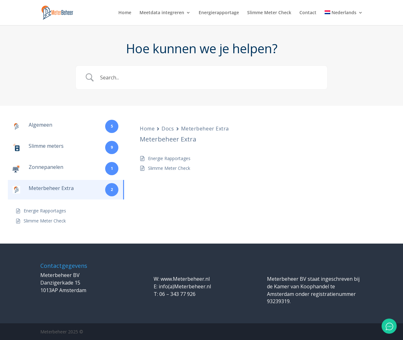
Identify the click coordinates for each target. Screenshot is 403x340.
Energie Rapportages (169, 158)
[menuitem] (344, 17)
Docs (168, 128)
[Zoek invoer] (209, 77)
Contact (307, 12)
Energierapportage (219, 12)
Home (124, 12)
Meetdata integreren (161, 12)
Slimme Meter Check (269, 12)
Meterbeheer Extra (205, 128)
